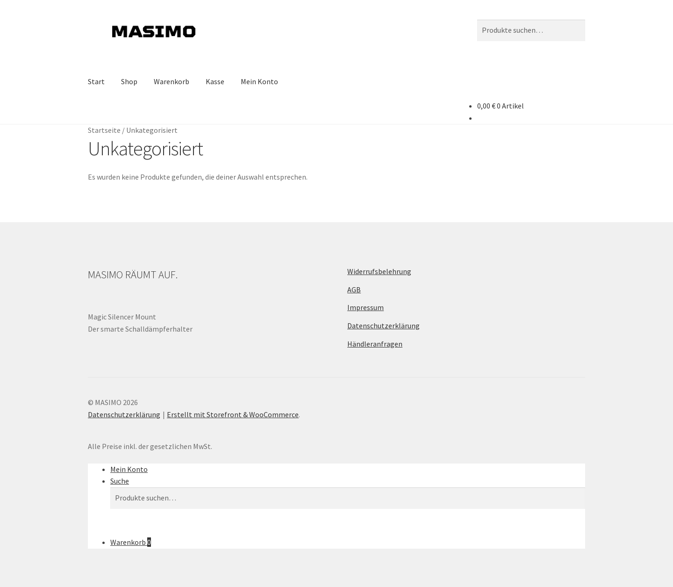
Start (96, 81)
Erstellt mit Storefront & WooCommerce (233, 414)
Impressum (365, 307)
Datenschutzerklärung (383, 325)
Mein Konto (259, 81)
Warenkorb (171, 81)
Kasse (215, 81)
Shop (129, 81)
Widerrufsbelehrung (379, 271)
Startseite (104, 130)
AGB (354, 289)
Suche (119, 481)
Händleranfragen (374, 343)
